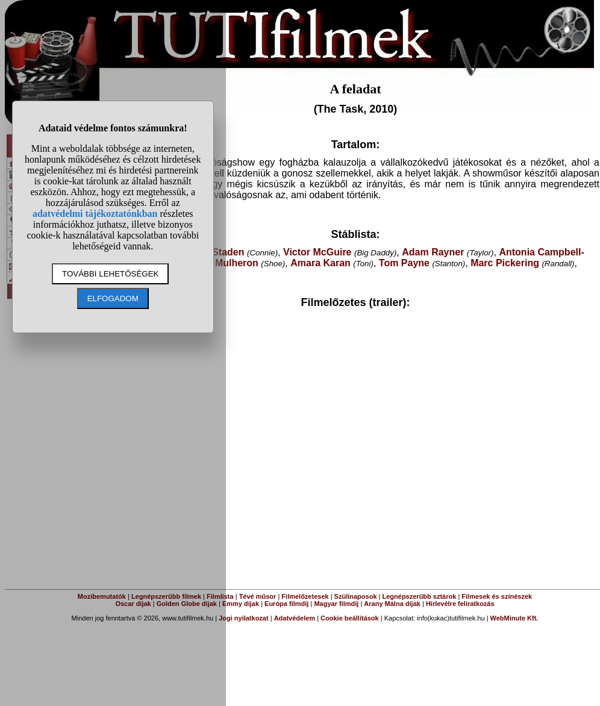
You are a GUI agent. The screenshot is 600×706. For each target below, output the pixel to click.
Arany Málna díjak (392, 603)
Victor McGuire (317, 252)
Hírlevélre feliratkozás (460, 603)
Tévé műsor (258, 596)
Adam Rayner (433, 252)
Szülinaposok (355, 596)
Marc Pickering (504, 263)
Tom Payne (404, 263)
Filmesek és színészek (496, 596)
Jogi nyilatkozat (244, 618)
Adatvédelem (294, 618)
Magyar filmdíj (336, 603)
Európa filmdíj (286, 603)
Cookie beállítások (349, 618)
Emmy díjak (240, 603)
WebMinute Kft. (514, 618)
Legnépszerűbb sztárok (420, 596)
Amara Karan (320, 263)
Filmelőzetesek (304, 596)
